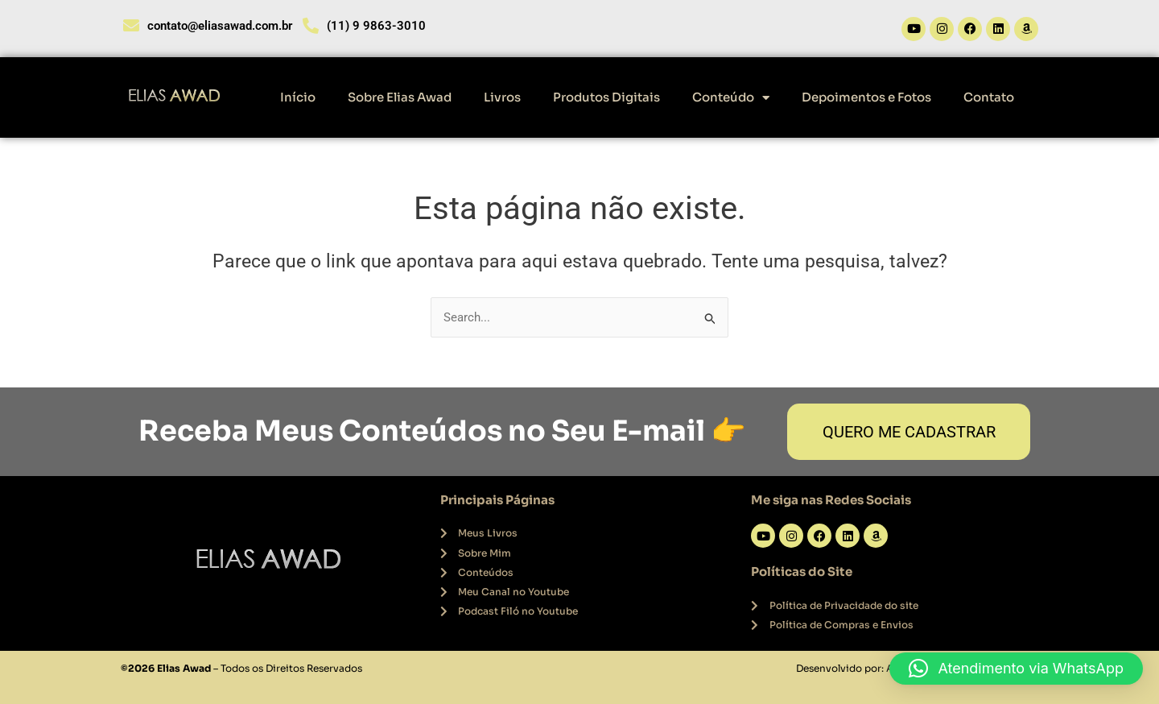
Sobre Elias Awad (400, 97)
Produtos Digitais (606, 97)
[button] (1016, 668)
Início (298, 97)
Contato (988, 97)
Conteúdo (730, 98)
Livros (502, 97)
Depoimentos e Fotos (866, 97)
